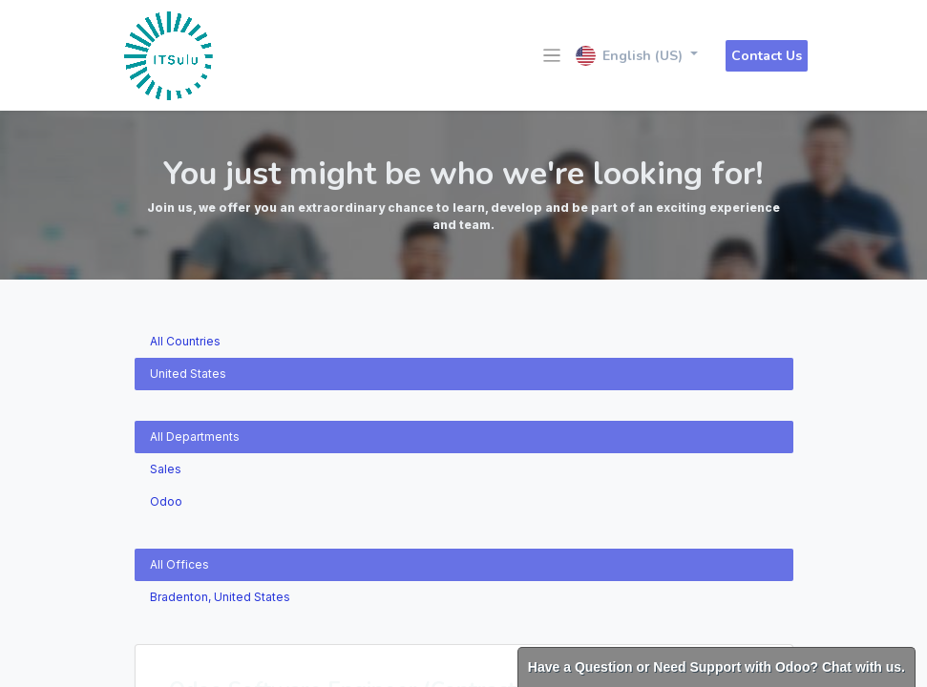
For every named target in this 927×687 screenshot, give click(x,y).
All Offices (179, 564)
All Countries (185, 341)
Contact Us (766, 56)
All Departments (195, 436)
